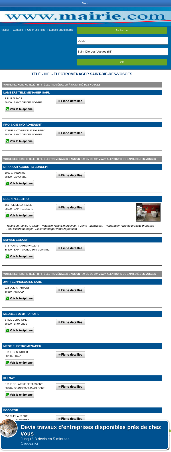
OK (122, 62)
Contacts (18, 29)
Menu (85, 3)
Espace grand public (61, 29)
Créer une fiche (36, 29)
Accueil (5, 29)
